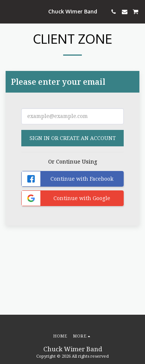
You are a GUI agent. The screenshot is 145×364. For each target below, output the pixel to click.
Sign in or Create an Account (73, 137)
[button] (8, 11)
